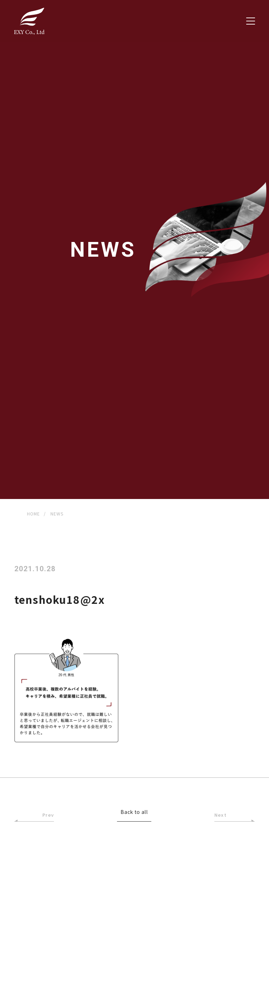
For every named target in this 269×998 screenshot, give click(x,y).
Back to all (134, 812)
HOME (33, 514)
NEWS (57, 514)
